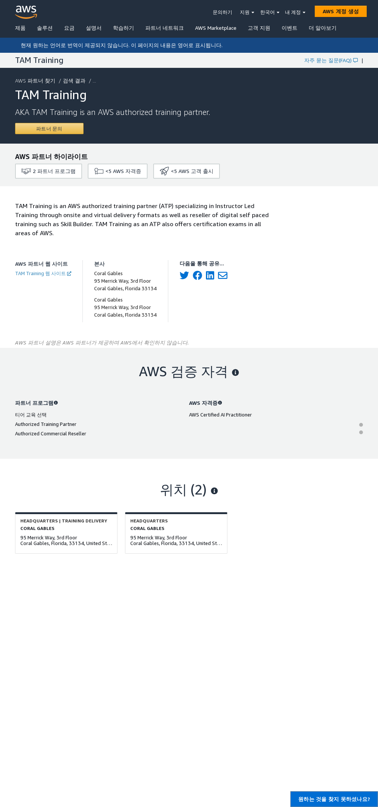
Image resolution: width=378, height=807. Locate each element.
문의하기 (222, 12)
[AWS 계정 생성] (341, 11)
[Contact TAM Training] (49, 128)
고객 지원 (259, 28)
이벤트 (289, 28)
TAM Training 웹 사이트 (43, 273)
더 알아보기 (323, 28)
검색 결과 (75, 80)
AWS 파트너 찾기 (36, 80)
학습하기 (123, 28)
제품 (20, 28)
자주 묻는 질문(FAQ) (331, 60)
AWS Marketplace (215, 28)
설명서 (94, 28)
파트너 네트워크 (164, 28)
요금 (69, 28)
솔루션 (45, 28)
